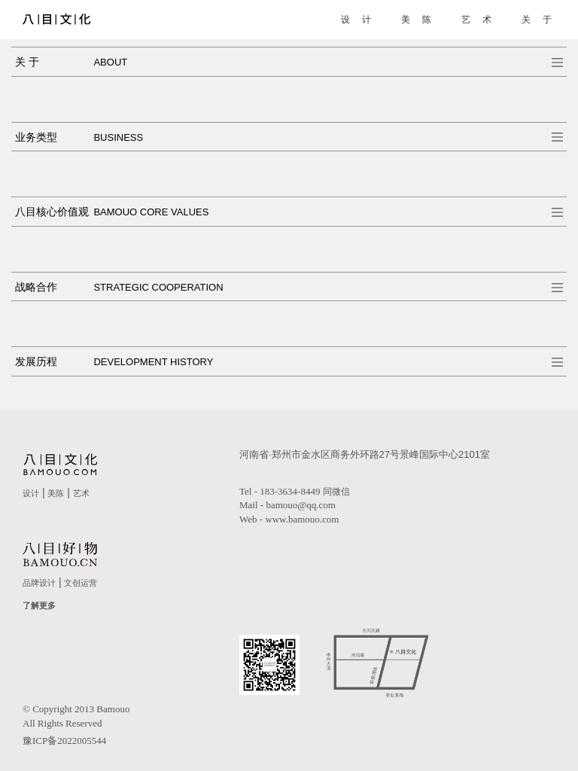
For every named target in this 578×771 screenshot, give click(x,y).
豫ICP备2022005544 (64, 740)
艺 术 (476, 19)
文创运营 (80, 582)
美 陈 (415, 19)
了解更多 (39, 605)
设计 (31, 493)
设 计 (355, 19)
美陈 (55, 493)
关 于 (536, 19)
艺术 (81, 493)
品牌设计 (39, 582)
